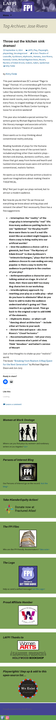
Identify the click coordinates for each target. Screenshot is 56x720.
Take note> (45, 549)
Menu (6, 15)
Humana (36, 56)
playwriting (8, 53)
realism (28, 62)
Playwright (43, 50)
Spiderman (44, 62)
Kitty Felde (10, 66)
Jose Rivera (47, 56)
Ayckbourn (17, 56)
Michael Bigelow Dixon (28, 59)
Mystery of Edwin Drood (13, 62)
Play (35, 50)
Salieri (36, 62)
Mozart (42, 59)
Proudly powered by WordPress (17, 709)
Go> (26, 446)
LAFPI (30, 50)
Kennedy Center (10, 59)
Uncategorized (20, 53)
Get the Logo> (38, 589)
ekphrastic (27, 56)
